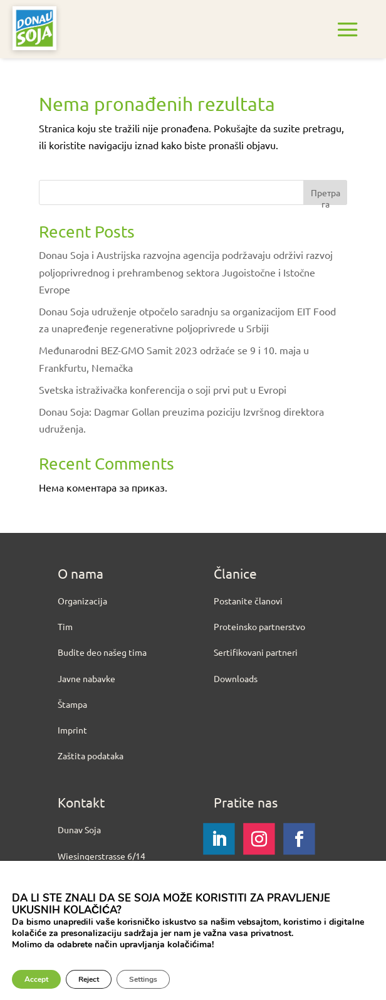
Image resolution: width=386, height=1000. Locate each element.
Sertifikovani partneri (256, 652)
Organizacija (82, 600)
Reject (88, 979)
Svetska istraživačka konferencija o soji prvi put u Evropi (162, 389)
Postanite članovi (248, 600)
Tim (65, 626)
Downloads (236, 678)
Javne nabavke (86, 678)
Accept (36, 979)
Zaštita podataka (90, 755)
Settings (143, 979)
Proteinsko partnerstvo (259, 626)
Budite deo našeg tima (102, 652)
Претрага (325, 196)
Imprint (72, 729)
